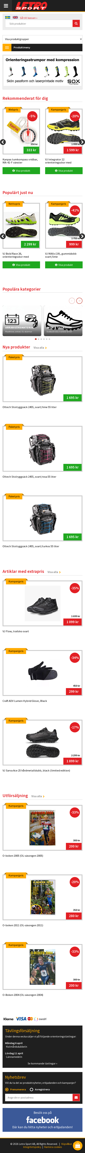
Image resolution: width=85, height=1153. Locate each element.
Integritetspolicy (32, 1147)
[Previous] (3, 142)
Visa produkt (21, 170)
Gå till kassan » (28, 18)
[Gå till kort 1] (35, 339)
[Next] (82, 142)
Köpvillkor (66, 1144)
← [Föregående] (71, 301)
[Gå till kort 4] (44, 339)
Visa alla (39, 347)
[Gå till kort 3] (41, 339)
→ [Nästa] (79, 301)
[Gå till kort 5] (46, 339)
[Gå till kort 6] (49, 339)
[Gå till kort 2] (38, 339)
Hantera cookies (53, 1147)
